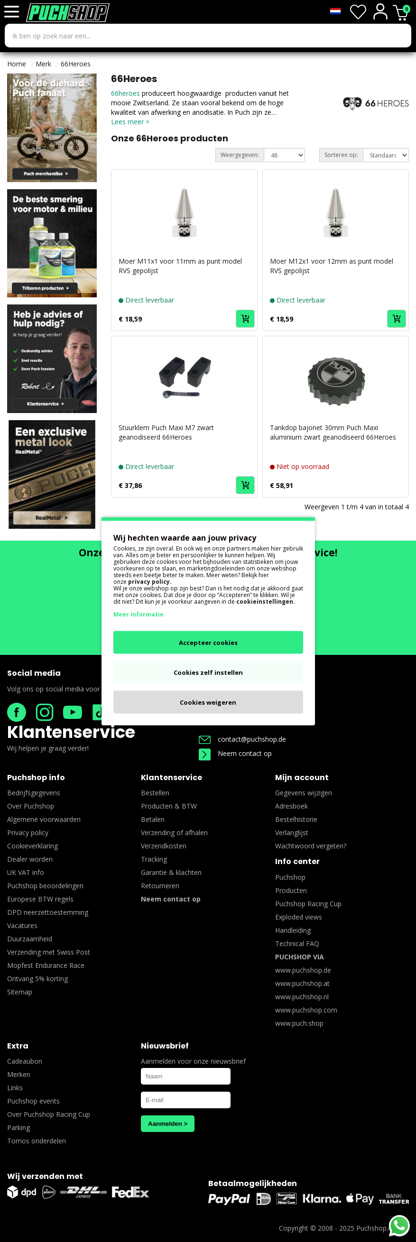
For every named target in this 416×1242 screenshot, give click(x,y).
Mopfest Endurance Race (45, 965)
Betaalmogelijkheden (252, 1183)
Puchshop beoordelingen (45, 885)
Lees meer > (130, 121)
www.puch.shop (299, 1023)
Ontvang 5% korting (37, 978)
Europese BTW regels (40, 898)
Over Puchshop (30, 805)
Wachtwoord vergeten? (310, 845)
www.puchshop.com (306, 1009)
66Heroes (76, 63)
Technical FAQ (297, 943)
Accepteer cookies (208, 642)
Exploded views (298, 916)
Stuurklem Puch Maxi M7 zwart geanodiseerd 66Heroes (166, 432)
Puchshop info (36, 777)
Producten (291, 890)
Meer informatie (138, 614)
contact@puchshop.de (242, 739)
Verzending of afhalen (174, 832)
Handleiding (293, 930)
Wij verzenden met (45, 1176)
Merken (18, 1074)
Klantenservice (71, 732)
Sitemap (19, 991)
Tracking (154, 859)
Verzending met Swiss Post (48, 952)
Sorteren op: (341, 155)
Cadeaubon (24, 1061)
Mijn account (302, 777)
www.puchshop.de (303, 970)
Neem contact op (235, 753)
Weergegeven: (240, 155)
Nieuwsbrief (165, 1045)
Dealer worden (30, 859)
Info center (297, 861)
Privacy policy (27, 832)
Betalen (153, 819)
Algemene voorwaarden (44, 819)
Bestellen (155, 792)
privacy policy (149, 581)
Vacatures (22, 925)
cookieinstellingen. (265, 601)
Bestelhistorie (296, 819)
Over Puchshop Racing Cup (48, 1114)
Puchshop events (33, 1100)
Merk (43, 63)
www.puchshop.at (302, 983)
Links (15, 1087)
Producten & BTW (169, 805)
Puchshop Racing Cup (308, 903)
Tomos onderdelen (36, 1140)
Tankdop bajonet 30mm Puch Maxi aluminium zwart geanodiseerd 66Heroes (333, 432)
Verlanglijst (291, 832)
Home (16, 63)
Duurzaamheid (29, 938)
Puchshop (290, 877)
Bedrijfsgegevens (33, 792)
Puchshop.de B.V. (382, 1228)
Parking (18, 1127)
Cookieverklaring (32, 845)
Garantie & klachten (171, 872)
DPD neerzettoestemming (47, 912)
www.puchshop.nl (302, 996)
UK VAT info (25, 872)
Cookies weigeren (208, 702)
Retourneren (160, 885)
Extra (17, 1045)
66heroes (126, 93)
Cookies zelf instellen (208, 672)
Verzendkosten (163, 845)
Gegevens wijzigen (303, 792)
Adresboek (291, 805)
